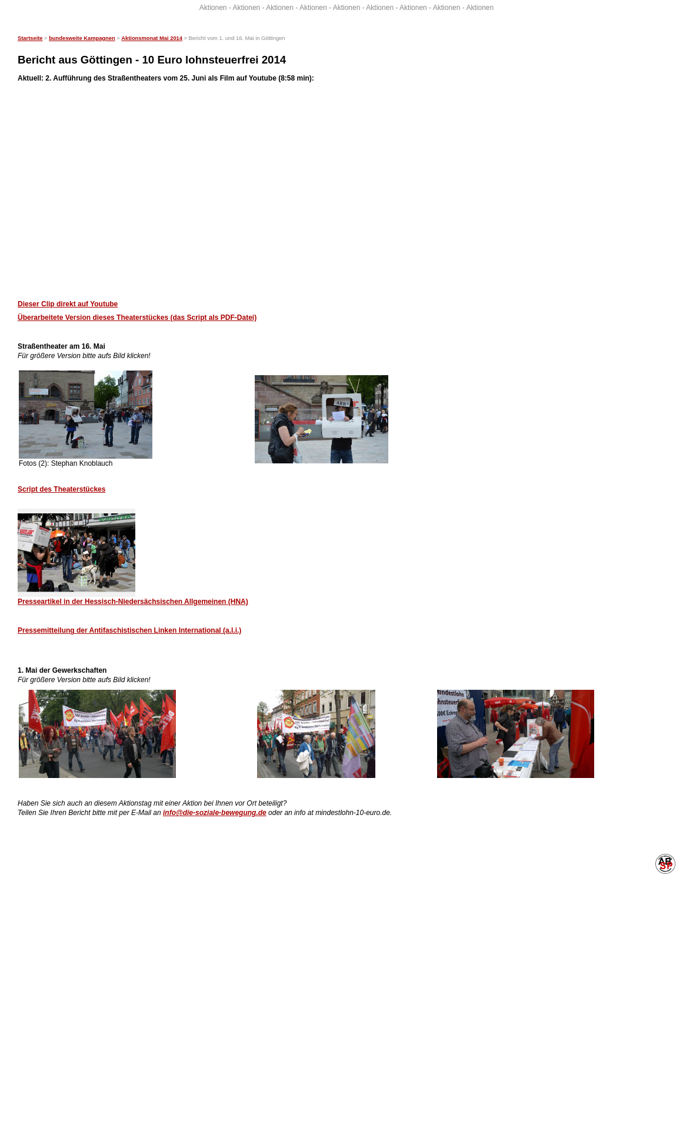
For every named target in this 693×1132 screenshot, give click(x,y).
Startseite (30, 38)
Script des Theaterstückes (61, 489)
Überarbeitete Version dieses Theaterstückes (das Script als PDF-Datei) (137, 317)
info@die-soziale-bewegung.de (214, 813)
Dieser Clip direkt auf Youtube (68, 304)
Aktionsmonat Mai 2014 (151, 38)
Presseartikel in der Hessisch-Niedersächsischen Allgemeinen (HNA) (133, 601)
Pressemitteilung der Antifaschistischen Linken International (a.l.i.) (129, 630)
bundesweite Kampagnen (82, 38)
